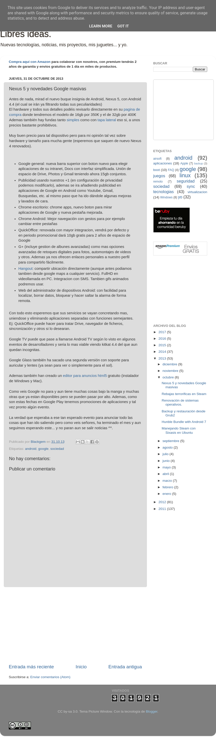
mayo (167, 467)
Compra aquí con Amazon (29, 62)
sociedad (57, 449)
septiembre (171, 441)
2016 (162, 338)
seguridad (186, 181)
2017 (162, 332)
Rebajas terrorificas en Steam (184, 394)
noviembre (171, 371)
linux (185, 175)
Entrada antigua (125, 666)
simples (73, 120)
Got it (123, 26)
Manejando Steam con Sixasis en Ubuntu (179, 430)
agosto (168, 447)
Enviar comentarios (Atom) (50, 677)
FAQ (171, 170)
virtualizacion (197, 192)
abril (166, 474)
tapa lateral (106, 120)
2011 (162, 509)
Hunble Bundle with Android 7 (184, 422)
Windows (166, 197)
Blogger (151, 711)
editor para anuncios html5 (85, 376)
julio (166, 454)
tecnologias (163, 191)
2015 (162, 345)
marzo (168, 481)
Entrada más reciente (31, 666)
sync (191, 186)
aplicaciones (162, 163)
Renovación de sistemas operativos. (180, 402)
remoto (158, 181)
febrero (168, 487)
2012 (162, 502)
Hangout (25, 269)
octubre (169, 377)
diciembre (170, 364)
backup (198, 163)
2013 (162, 358)
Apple (184, 163)
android (30, 449)
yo (180, 197)
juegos (159, 175)
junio (167, 461)
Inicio (81, 666)
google (43, 449)
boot (156, 170)
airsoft (157, 158)
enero (167, 494)
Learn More (100, 26)
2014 (162, 352)
